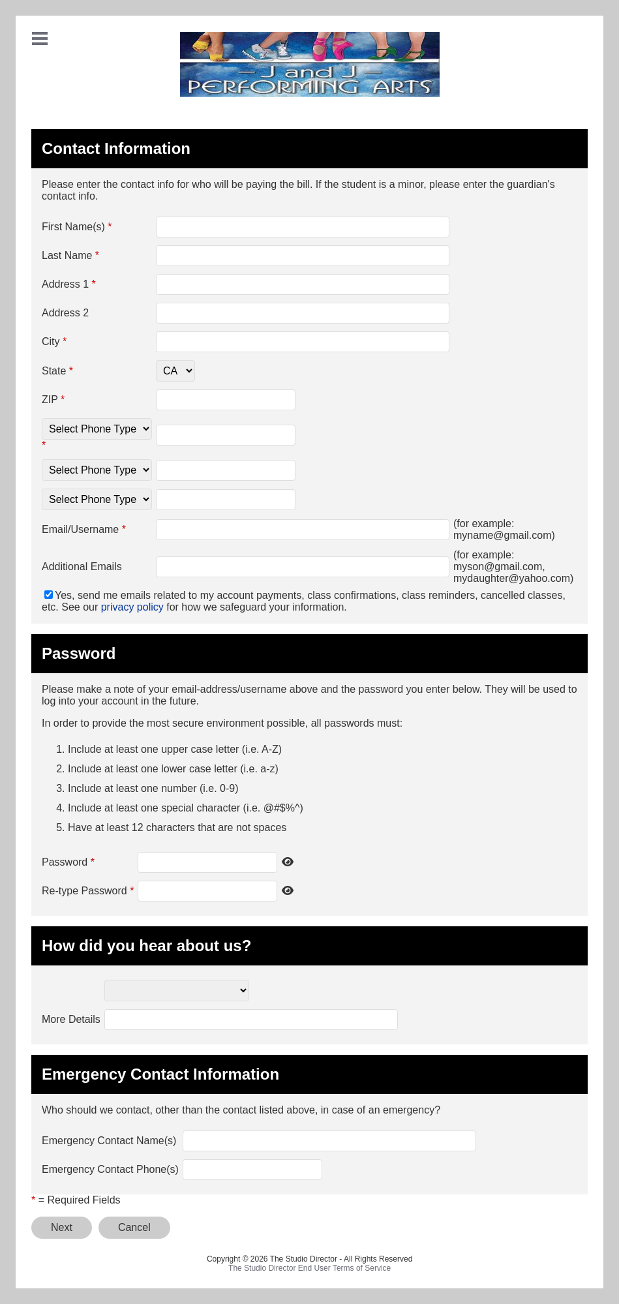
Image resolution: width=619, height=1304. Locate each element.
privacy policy (132, 607)
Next (61, 1227)
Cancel (134, 1227)
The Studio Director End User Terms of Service (309, 1268)
